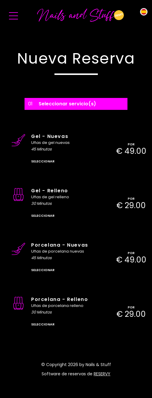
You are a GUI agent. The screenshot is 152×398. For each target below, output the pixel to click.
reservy (102, 374)
